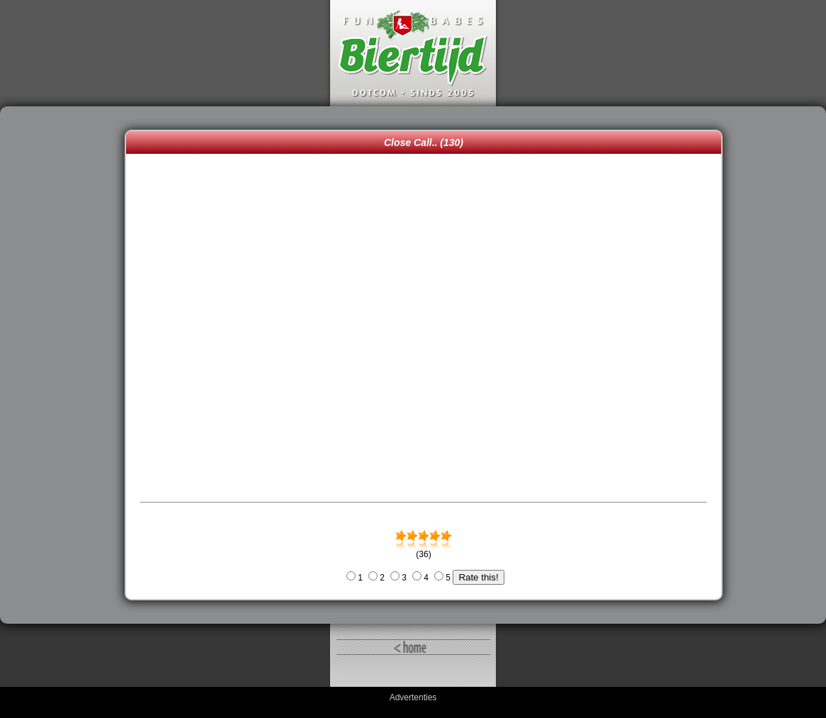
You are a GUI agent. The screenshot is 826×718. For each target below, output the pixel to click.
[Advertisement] (65, 365)
